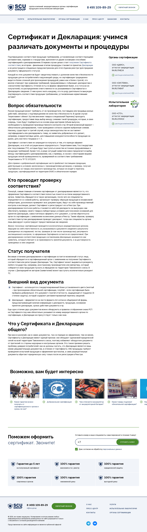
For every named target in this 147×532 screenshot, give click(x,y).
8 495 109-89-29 (99, 7)
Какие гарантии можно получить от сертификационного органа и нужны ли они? (26, 405)
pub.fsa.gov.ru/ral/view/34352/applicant (125, 75)
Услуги (21, 19)
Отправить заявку (127, 442)
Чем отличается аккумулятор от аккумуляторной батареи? (91, 403)
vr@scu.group (32, 508)
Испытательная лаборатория (41, 19)
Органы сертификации (69, 19)
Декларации (87, 65)
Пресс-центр (98, 19)
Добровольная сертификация (59, 402)
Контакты (124, 19)
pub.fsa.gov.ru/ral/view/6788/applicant (125, 93)
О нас (86, 19)
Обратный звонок (127, 7)
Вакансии (112, 19)
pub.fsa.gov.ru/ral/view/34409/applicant (125, 123)
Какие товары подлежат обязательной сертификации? (124, 403)
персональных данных (112, 449)
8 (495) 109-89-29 (37, 505)
